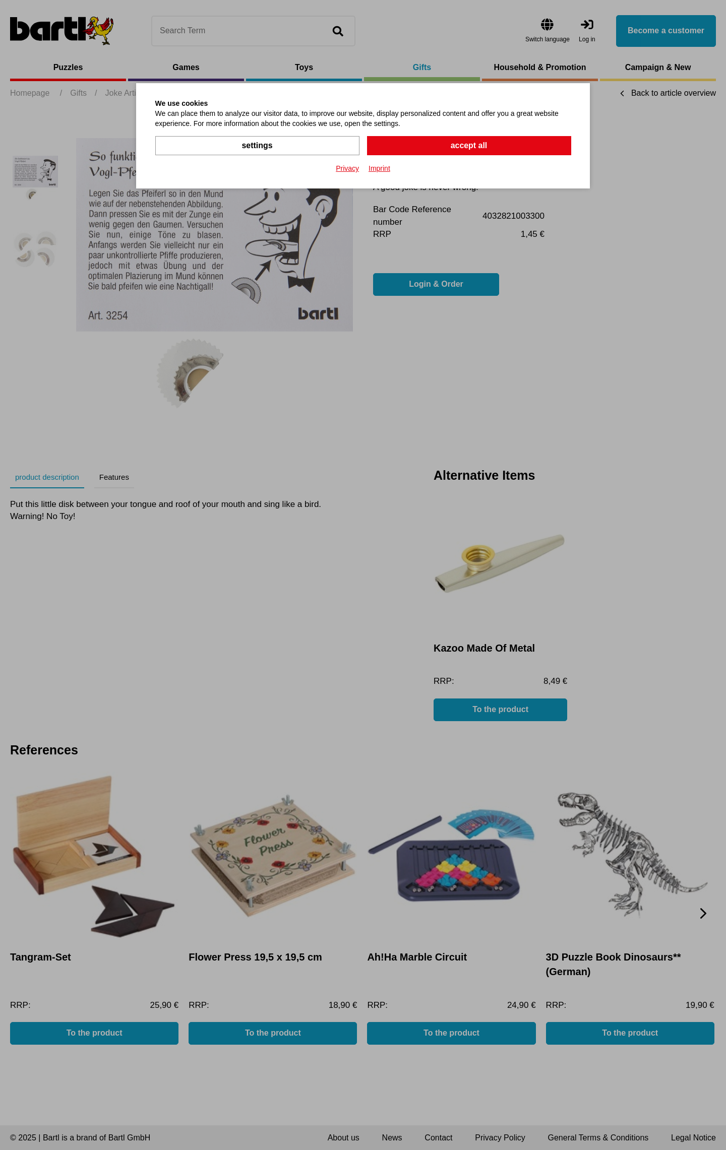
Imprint (379, 168)
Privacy (347, 168)
